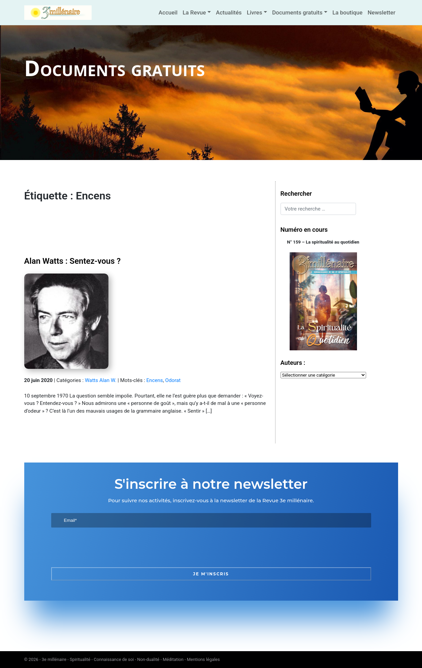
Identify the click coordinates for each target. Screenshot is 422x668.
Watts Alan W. (101, 380)
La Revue (194, 12)
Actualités (229, 12)
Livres (254, 12)
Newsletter (381, 12)
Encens (154, 380)
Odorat (173, 380)
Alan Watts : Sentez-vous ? (72, 261)
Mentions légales (203, 659)
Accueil (168, 12)
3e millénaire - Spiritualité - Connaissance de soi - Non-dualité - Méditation (113, 659)
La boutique (347, 12)
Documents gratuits (297, 12)
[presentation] (102, 547)
